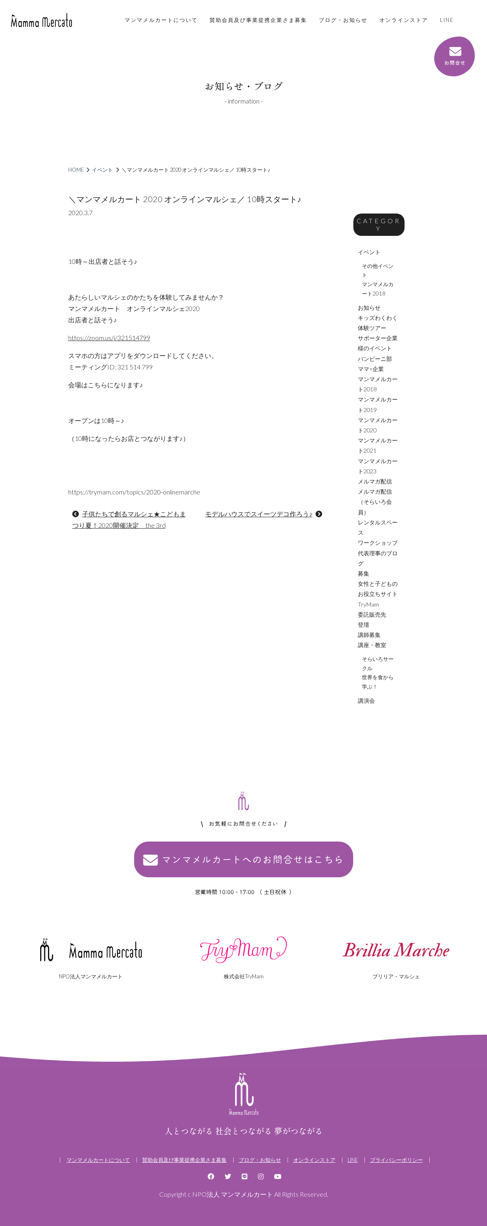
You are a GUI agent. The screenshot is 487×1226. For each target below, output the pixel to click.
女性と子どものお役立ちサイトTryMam (378, 593)
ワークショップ (378, 542)
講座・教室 (372, 644)
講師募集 (369, 634)
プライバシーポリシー (396, 1160)
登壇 (363, 624)
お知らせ (369, 307)
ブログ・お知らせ (343, 20)
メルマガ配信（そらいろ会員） (375, 501)
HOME (76, 169)
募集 (363, 573)
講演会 (366, 700)
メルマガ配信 (375, 481)
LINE (447, 20)
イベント (102, 169)
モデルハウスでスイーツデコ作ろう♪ (258, 514)
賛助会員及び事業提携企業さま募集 (258, 20)
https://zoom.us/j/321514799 (109, 337)
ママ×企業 (371, 368)
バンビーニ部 (375, 358)
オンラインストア (403, 20)
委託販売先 (372, 614)
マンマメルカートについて (161, 20)
